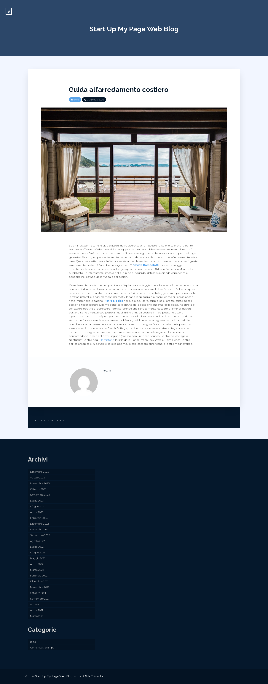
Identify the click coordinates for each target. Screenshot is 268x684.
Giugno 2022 (37, 552)
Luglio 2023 (37, 500)
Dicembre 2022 (39, 523)
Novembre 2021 (39, 587)
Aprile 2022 (36, 564)
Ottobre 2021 (38, 592)
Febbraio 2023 (39, 517)
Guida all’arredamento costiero (118, 89)
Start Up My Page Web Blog (134, 29)
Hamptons (107, 340)
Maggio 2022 (38, 558)
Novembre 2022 (40, 529)
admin (108, 370)
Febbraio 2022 (38, 575)
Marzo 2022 (37, 569)
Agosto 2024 (37, 477)
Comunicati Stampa (42, 647)
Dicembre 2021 (39, 581)
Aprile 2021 (36, 610)
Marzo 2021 (36, 615)
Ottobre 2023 (38, 489)
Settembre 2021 (39, 598)
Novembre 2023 (40, 483)
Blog (76, 99)
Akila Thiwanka (93, 676)
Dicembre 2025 (39, 471)
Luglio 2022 (37, 546)
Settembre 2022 (40, 535)
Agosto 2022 (37, 540)
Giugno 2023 (37, 506)
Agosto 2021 (37, 604)
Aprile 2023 (37, 512)
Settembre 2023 (40, 494)
